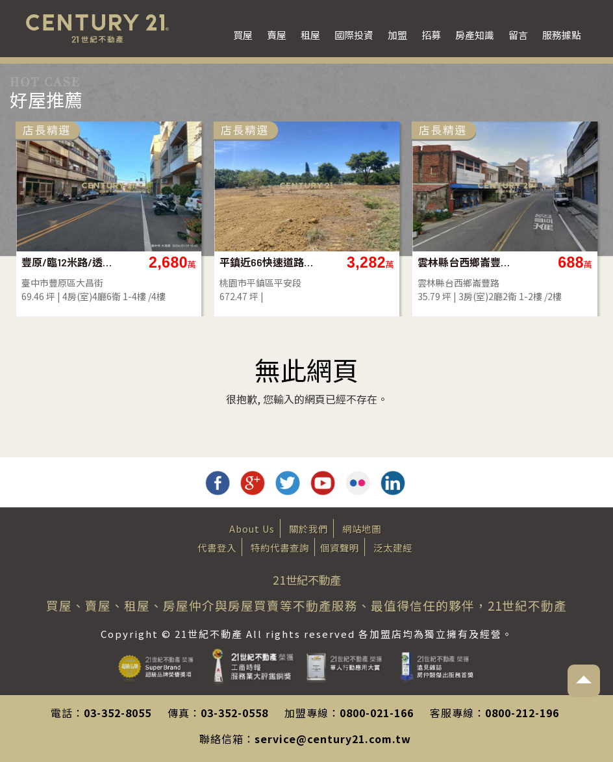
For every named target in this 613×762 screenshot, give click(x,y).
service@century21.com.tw (333, 738)
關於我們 (308, 528)
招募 (431, 35)
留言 (518, 35)
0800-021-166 (377, 712)
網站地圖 (361, 528)
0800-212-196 (522, 712)
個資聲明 (339, 547)
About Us (252, 528)
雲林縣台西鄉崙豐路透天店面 (547, 262)
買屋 (243, 35)
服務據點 (561, 35)
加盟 (397, 35)
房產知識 (474, 35)
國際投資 (353, 35)
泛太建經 (392, 547)
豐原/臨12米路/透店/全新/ (151, 262)
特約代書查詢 (280, 547)
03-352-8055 (117, 712)
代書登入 (216, 547)
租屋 (310, 35)
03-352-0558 (234, 712)
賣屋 (276, 35)
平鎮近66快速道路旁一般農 (349, 262)
